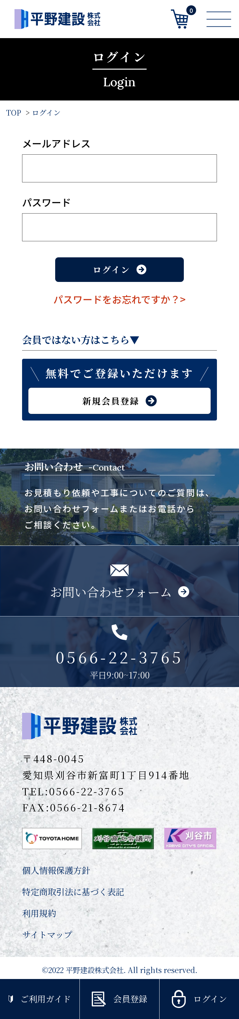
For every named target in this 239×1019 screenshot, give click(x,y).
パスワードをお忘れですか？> (119, 299)
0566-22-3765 (87, 791)
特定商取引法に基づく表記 (73, 891)
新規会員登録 (119, 401)
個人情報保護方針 (56, 870)
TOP (13, 112)
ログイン (46, 112)
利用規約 (39, 913)
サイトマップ (47, 934)
